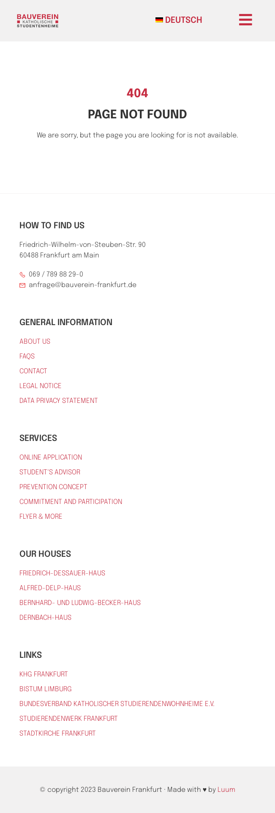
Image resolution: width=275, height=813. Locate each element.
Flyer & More (41, 516)
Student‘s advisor (49, 472)
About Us (34, 341)
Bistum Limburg (45, 689)
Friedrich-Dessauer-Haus (62, 573)
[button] (245, 19)
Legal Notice (40, 386)
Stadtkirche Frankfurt (57, 733)
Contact (33, 371)
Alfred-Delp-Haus (50, 588)
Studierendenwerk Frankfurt (68, 719)
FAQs (27, 356)
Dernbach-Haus (45, 617)
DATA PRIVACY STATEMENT (58, 401)
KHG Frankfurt (43, 674)
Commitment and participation (70, 502)
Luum (226, 790)
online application (50, 457)
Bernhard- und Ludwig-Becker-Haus (80, 603)
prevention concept (53, 487)
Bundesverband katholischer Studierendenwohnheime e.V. (117, 704)
